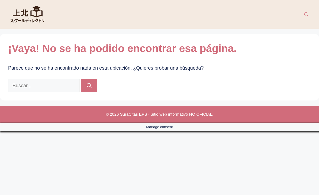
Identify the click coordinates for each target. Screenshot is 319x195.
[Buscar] (89, 85)
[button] (306, 14)
